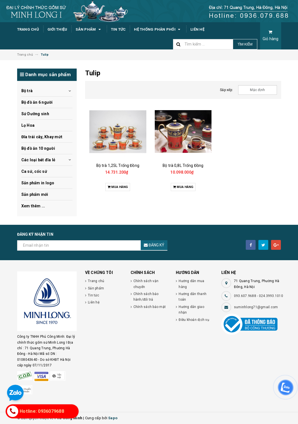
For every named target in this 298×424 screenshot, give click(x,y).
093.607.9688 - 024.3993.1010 (258, 296)
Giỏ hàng (271, 35)
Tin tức (118, 29)
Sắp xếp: (226, 90)
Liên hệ (197, 29)
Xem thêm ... (33, 206)
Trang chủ (28, 29)
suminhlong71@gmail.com (256, 307)
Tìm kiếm (245, 44)
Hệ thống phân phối (158, 29)
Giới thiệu (57, 29)
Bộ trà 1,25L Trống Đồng (117, 165)
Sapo (112, 418)
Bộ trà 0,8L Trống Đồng (183, 165)
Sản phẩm (89, 29)
